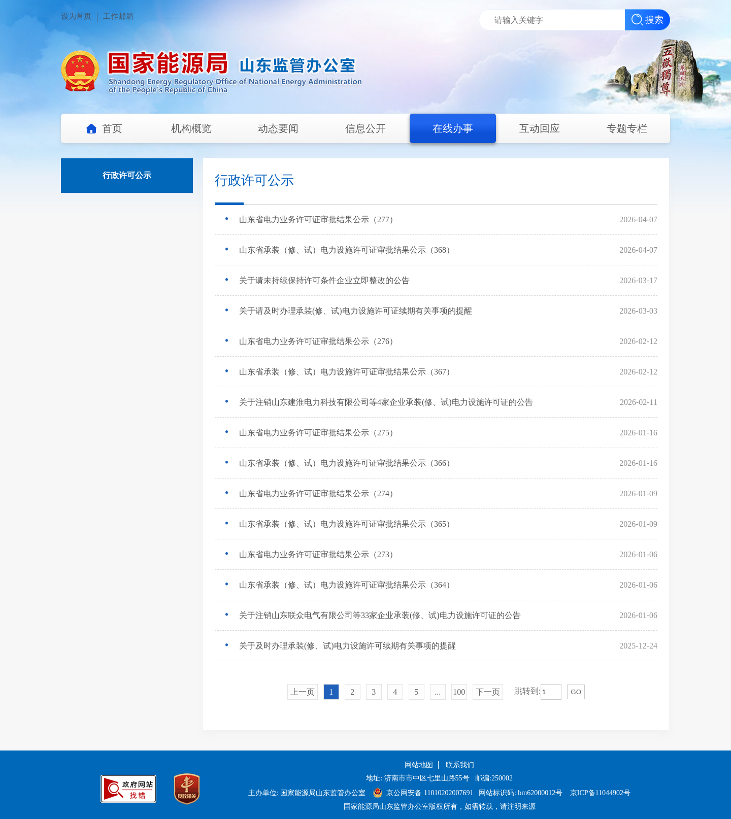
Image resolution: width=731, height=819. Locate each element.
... (438, 692)
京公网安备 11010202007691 (430, 793)
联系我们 (460, 765)
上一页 (302, 692)
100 (459, 692)
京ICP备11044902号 (600, 793)
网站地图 (419, 765)
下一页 (488, 692)
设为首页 (76, 16)
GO (576, 692)
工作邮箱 (118, 16)
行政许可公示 (127, 175)
